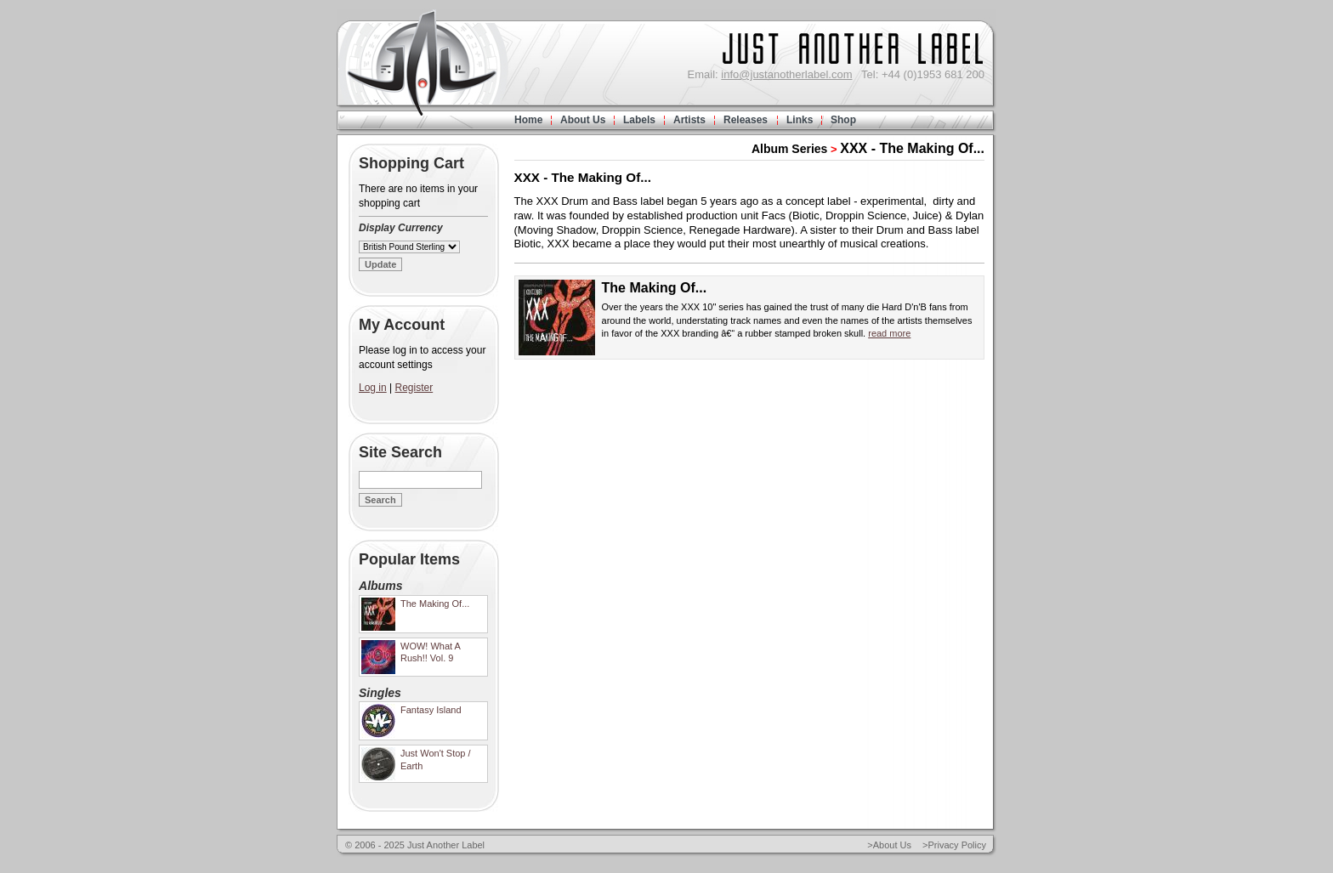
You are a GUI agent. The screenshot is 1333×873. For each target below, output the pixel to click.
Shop (843, 120)
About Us (582, 120)
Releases (745, 120)
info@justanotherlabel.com (786, 74)
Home (528, 120)
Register (414, 388)
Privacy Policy (957, 845)
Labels (639, 120)
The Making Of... (654, 288)
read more (889, 333)
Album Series (789, 149)
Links (799, 120)
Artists (689, 120)
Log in (373, 388)
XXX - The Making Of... (912, 148)
